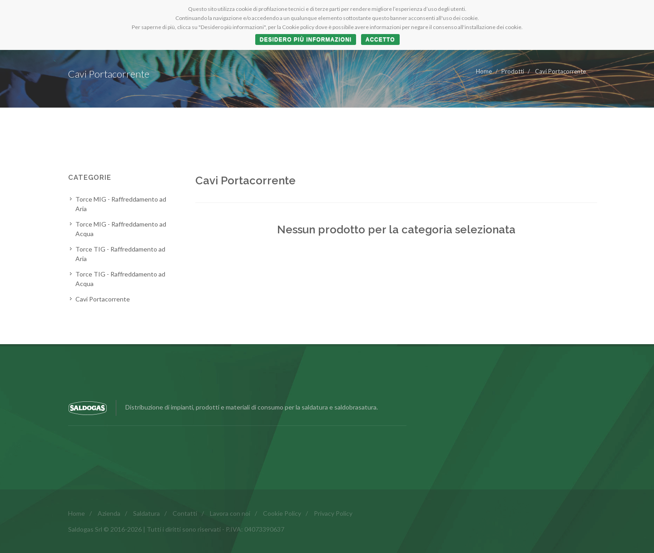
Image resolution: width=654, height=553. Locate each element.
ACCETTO (380, 39)
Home (484, 71)
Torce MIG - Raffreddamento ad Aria (120, 203)
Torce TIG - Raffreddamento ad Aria (120, 253)
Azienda (109, 513)
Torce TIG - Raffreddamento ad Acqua (120, 278)
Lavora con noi (230, 513)
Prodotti (512, 71)
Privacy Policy (333, 513)
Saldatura (146, 513)
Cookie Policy (282, 513)
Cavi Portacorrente (560, 71)
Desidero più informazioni (306, 39)
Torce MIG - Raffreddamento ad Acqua (120, 228)
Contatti (185, 513)
